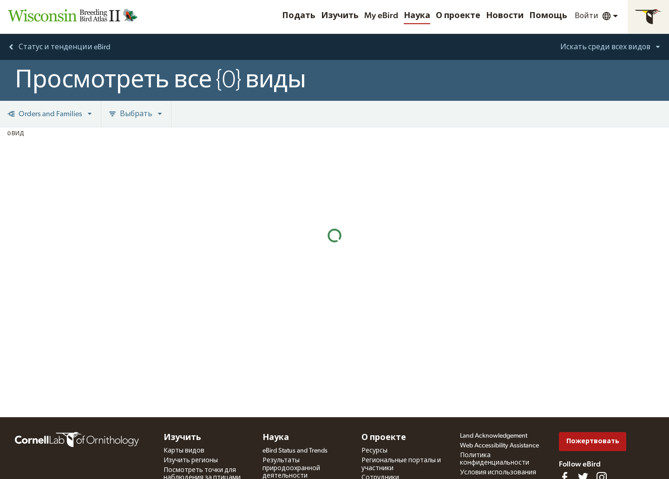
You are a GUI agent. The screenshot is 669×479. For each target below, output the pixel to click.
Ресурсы (374, 450)
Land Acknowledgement (493, 436)
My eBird (381, 16)
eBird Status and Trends (295, 450)
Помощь (548, 16)
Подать (298, 16)
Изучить (340, 16)
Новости (505, 16)
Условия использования (498, 472)
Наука (417, 16)
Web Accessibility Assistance (499, 445)
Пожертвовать (592, 441)
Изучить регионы (191, 460)
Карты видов (184, 450)
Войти (586, 16)
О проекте (458, 16)
